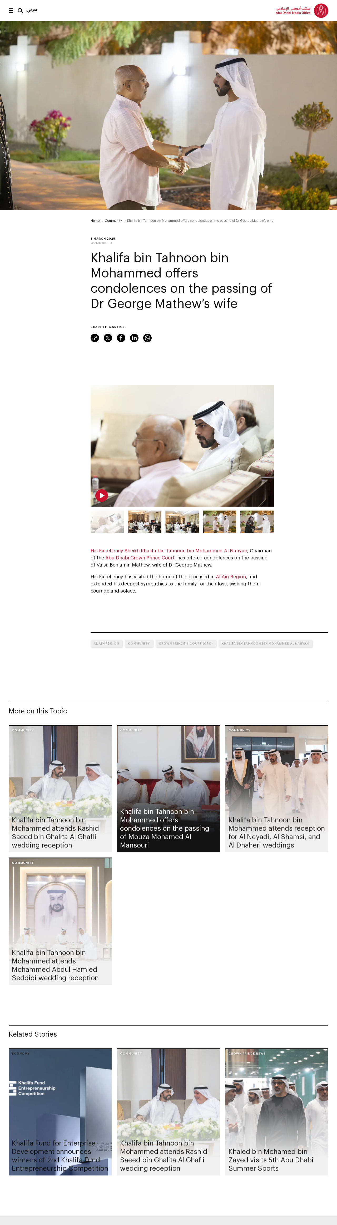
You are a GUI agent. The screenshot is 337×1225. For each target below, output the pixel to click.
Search (20, 10)
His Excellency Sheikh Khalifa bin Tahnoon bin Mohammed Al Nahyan (169, 550)
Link (95, 338)
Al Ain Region (231, 576)
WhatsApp (147, 338)
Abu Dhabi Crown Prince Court (140, 557)
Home (95, 220)
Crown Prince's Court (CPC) (186, 643)
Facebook (121, 338)
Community (113, 220)
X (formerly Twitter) (108, 338)
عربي (31, 9)
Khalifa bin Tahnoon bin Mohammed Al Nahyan (265, 643)
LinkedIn (134, 338)
